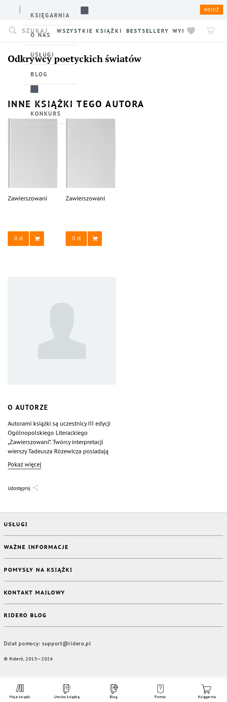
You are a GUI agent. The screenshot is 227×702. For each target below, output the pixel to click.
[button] (33, 238)
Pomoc (160, 692)
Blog (113, 691)
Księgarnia (207, 691)
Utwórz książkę (67, 691)
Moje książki (19, 691)
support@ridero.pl (66, 643)
